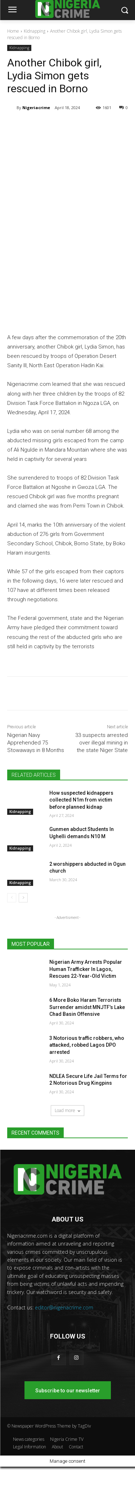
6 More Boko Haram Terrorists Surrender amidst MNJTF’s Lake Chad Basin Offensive (87, 1007)
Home (13, 31)
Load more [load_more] (67, 1110)
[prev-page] (11, 897)
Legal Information (29, 1447)
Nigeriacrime (36, 107)
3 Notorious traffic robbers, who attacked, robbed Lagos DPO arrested (86, 1045)
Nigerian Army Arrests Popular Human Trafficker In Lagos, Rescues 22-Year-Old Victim (85, 969)
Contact (76, 1447)
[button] (124, 10)
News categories (28, 1439)
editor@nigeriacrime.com (64, 1307)
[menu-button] (12, 10)
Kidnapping (34, 31)
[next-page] (23, 897)
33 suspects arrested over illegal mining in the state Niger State (101, 742)
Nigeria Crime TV (67, 1439)
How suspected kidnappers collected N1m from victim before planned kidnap (81, 800)
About (57, 1447)
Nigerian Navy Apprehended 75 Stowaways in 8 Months (35, 742)
